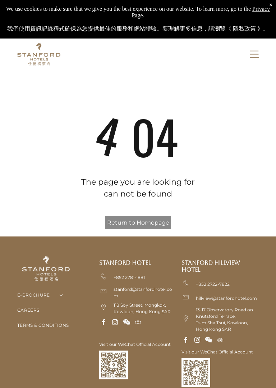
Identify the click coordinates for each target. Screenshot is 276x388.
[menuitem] (56, 296)
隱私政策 (244, 29)
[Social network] (126, 323)
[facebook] (103, 323)
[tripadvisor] (138, 323)
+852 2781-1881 (129, 277)
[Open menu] (254, 54)
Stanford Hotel (125, 263)
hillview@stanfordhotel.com (226, 298)
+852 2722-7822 (213, 284)
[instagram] (115, 323)
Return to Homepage (138, 222)
